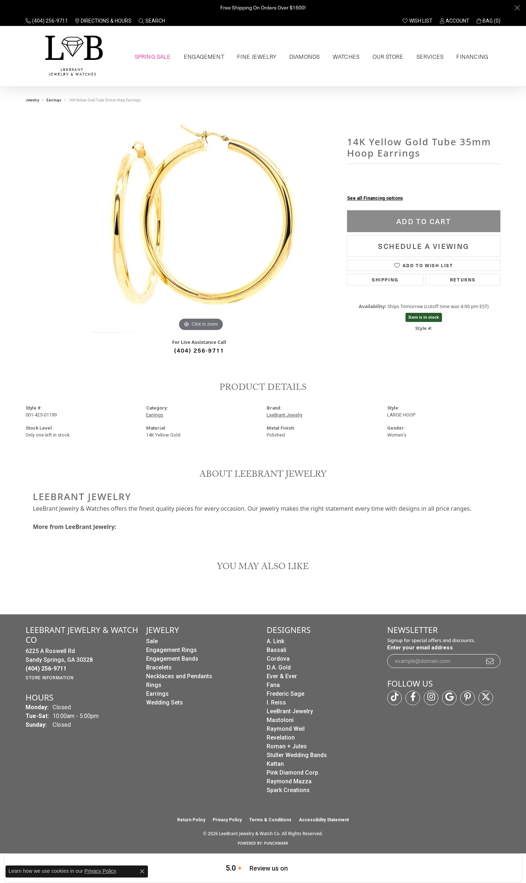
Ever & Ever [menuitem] (282, 676)
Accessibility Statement (324, 819)
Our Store (386, 56)
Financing (471, 56)
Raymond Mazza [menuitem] (289, 781)
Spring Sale (151, 56)
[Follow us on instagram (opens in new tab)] (431, 698)
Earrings (53, 100)
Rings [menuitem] (153, 685)
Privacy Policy (227, 819)
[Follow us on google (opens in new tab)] (449, 698)
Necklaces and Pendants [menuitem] (179, 676)
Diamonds (302, 56)
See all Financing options (375, 198)
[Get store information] (49, 677)
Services (428, 56)
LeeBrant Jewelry (284, 415)
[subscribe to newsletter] (490, 661)
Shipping (385, 279)
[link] (47, 20)
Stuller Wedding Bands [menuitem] (297, 755)
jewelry (32, 100)
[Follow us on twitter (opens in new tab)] (486, 698)
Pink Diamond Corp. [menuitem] (293, 772)
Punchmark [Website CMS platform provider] (276, 843)
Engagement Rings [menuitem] (171, 649)
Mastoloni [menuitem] (280, 720)
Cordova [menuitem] (278, 658)
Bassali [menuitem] (276, 649)
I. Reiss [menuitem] (276, 702)
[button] (152, 20)
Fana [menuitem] (273, 685)
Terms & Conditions (270, 819)
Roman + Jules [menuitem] (287, 746)
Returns (463, 279)
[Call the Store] (46, 668)
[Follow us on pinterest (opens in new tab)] (467, 698)
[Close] (517, 7)
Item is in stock (423, 317)
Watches (344, 56)
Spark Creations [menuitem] (288, 790)
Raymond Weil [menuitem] (286, 728)
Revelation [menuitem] (281, 737)
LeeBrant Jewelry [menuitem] (290, 711)
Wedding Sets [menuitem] (164, 702)
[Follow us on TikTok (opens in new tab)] (394, 698)
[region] (200, 223)
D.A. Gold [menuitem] (279, 667)
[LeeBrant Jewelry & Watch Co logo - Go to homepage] (72, 56)
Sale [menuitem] (152, 641)
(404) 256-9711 (199, 350)
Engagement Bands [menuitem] (172, 658)
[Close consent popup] (142, 871)
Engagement (203, 56)
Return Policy (191, 819)
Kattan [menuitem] (275, 763)
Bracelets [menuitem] (159, 667)
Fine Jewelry (255, 56)
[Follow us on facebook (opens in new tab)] (412, 698)
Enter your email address (420, 647)
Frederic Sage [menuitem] (285, 693)
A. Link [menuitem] (275, 641)
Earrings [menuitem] (157, 693)
